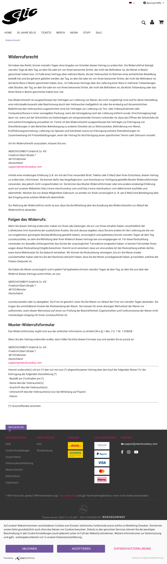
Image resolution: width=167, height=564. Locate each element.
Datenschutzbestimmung (152, 558)
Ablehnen (29, 549)
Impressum (12, 483)
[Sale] (98, 32)
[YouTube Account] (136, 452)
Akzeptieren (81, 549)
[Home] (8, 32)
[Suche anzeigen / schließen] (143, 23)
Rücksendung (44, 450)
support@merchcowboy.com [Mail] (139, 444)
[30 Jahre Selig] (26, 32)
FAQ (39, 444)
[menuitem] (132, 3)
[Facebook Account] (122, 452)
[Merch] (61, 32)
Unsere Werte (13, 457)
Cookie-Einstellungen (18, 450)
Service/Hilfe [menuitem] (153, 3)
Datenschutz (13, 476)
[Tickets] (46, 32)
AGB (8, 444)
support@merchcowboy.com (25, 167)
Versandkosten (67, 496)
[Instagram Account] (128, 452)
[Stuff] (87, 32)
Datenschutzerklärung (132, 549)
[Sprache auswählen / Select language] (132, 3)
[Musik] (74, 32)
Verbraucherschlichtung (19, 463)
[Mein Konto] (152, 23)
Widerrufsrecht (14, 470)
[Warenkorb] (161, 23)
